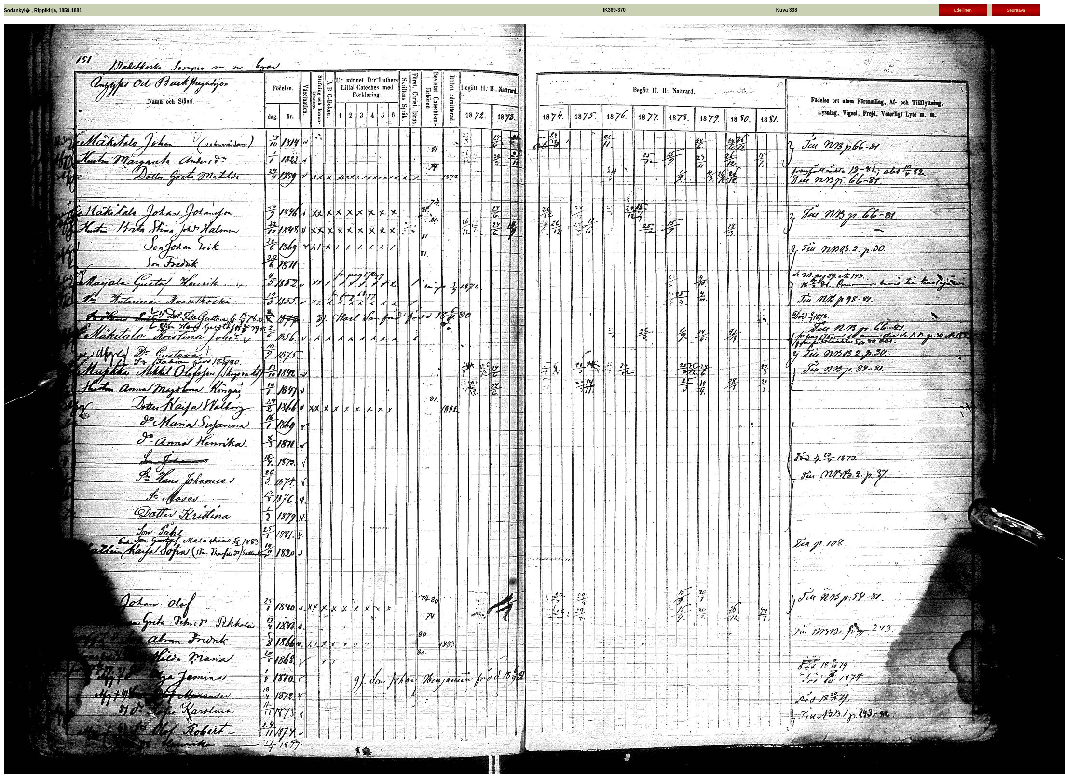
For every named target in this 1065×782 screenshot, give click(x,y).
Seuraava (1016, 10)
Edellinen (963, 10)
